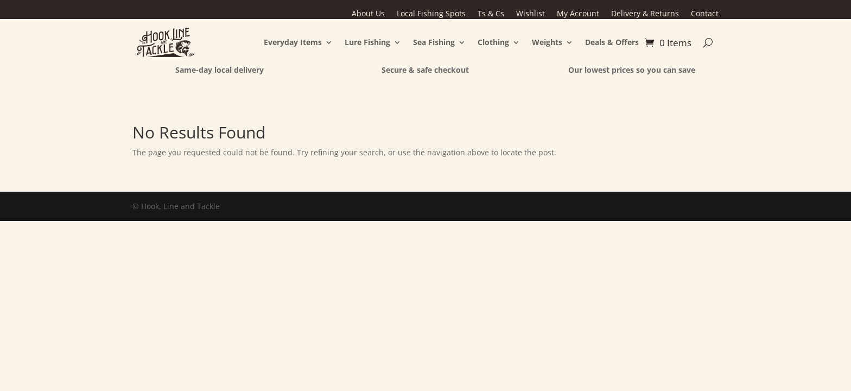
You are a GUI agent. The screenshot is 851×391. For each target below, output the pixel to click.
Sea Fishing (434, 42)
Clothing (493, 42)
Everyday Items (293, 42)
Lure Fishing (367, 42)
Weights (547, 42)
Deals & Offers (612, 42)
